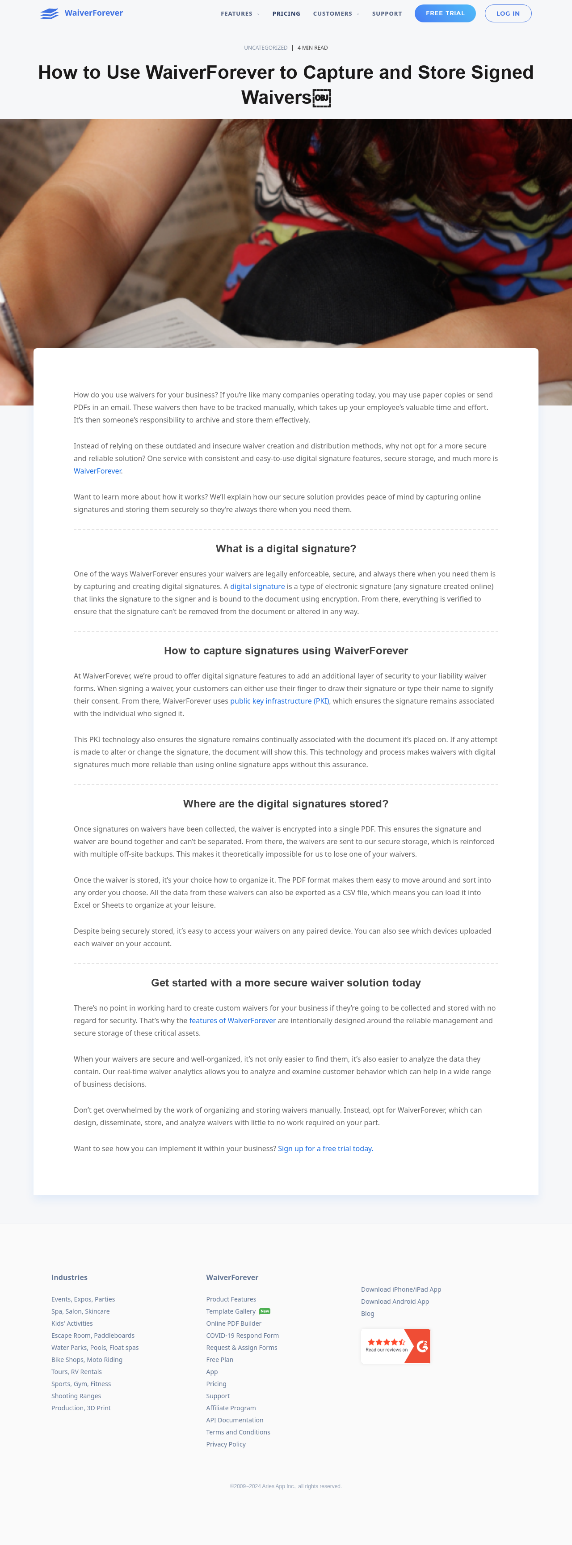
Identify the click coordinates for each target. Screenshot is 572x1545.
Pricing (287, 13)
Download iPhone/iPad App (401, 1289)
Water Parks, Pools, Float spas (95, 1347)
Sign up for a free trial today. (325, 1148)
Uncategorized (266, 47)
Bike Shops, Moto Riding (86, 1359)
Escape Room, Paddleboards (93, 1335)
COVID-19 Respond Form (242, 1335)
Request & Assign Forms (242, 1347)
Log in (508, 13)
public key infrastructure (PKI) (278, 701)
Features (240, 13)
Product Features (231, 1299)
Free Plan (220, 1359)
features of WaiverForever (232, 1020)
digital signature (256, 586)
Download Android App (395, 1301)
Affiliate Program (231, 1408)
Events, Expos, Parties (83, 1299)
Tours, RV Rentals (76, 1371)
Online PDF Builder (234, 1323)
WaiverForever (97, 471)
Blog (367, 1313)
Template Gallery (231, 1311)
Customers (336, 13)
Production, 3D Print (81, 1408)
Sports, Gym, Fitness (81, 1383)
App (212, 1371)
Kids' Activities (72, 1323)
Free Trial (445, 13)
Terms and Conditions (238, 1432)
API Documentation (235, 1420)
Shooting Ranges (76, 1395)
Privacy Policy (226, 1444)
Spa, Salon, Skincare (80, 1311)
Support (387, 13)
